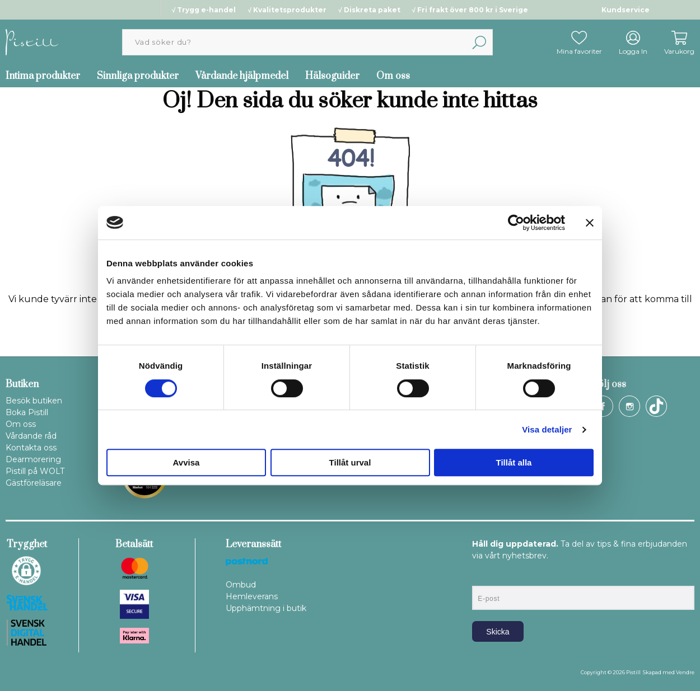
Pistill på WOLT (35, 471)
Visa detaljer (547, 429)
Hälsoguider (332, 76)
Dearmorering (33, 459)
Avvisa (186, 462)
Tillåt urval (350, 462)
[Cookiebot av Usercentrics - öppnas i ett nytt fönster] (516, 222)
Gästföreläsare (34, 483)
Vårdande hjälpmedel (241, 76)
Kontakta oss (31, 448)
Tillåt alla (514, 462)
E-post (482, 576)
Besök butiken (34, 401)
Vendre (685, 672)
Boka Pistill (27, 412)
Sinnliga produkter (138, 76)
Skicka (497, 631)
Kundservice (625, 10)
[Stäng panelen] (590, 223)
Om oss (393, 76)
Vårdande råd (31, 436)
